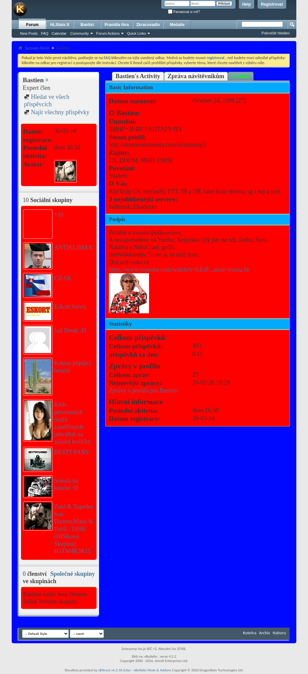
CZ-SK (62, 278)
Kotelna (249, 632)
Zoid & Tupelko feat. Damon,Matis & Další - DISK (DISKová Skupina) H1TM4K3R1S (73, 528)
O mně (241, 76)
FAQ (44, 33)
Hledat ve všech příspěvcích (46, 101)
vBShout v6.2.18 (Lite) (114, 670)
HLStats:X (59, 24)
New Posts (29, 33)
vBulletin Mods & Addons (152, 670)
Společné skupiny (72, 573)
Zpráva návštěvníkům (196, 76)
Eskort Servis (70, 306)
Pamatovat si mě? (184, 12)
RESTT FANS (71, 452)
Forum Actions (108, 33)
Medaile (177, 24)
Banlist (87, 24)
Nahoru (279, 632)
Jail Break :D (70, 330)
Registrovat (272, 4)
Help (246, 4)
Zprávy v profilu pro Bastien (143, 390)
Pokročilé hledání (276, 33)
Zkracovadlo (148, 24)
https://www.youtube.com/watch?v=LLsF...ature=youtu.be (179, 269)
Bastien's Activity (138, 76)
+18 (58, 214)
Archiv (264, 632)
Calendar (59, 33)
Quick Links (136, 33)
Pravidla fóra (117, 24)
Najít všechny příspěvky (56, 112)
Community (79, 33)
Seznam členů (37, 47)
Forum (32, 24)
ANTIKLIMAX (73, 247)
